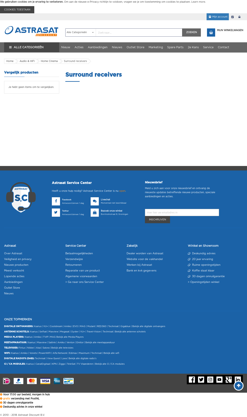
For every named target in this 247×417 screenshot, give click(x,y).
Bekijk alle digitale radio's (82, 358)
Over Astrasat (13, 253)
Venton (71, 342)
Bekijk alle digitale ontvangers (148, 326)
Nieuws (8, 293)
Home (9, 61)
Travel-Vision (94, 332)
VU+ (45, 326)
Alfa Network (60, 353)
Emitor (79, 342)
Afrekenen (232, 16)
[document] (123, 6)
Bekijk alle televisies (62, 348)
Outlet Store (12, 288)
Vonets (33, 353)
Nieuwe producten (16, 265)
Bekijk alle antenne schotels (130, 332)
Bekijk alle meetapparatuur (100, 342)
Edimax (73, 353)
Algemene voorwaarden (81, 276)
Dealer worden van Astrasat (145, 253)
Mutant (91, 326)
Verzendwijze (74, 259)
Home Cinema (49, 61)
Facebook (66, 200)
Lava (64, 358)
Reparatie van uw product (82, 270)
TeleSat (71, 364)
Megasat (64, 332)
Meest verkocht (14, 270)
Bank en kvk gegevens (141, 270)
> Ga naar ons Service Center (84, 282)
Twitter (65, 211)
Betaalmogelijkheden (79, 253)
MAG (83, 326)
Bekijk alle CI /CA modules (110, 364)
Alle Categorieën (28, 47)
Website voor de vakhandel (145, 259)
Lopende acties (14, 276)
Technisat (113, 326)
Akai (38, 348)
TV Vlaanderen (85, 364)
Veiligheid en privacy (18, 259)
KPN (54, 364)
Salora (46, 348)
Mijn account (219, 17)
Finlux (22, 348)
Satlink (52, 342)
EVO (75, 326)
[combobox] (123, 32)
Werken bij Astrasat (139, 265)
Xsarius (37, 326)
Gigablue (125, 326)
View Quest (53, 358)
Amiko (67, 326)
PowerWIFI (45, 353)
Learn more (198, 2)
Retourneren (73, 265)
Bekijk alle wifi (111, 353)
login (239, 16)
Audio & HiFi (27, 61)
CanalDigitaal (43, 364)
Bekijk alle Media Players (69, 337)
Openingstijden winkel (204, 282)
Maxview (53, 332)
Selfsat (43, 332)
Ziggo (62, 364)
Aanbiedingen (13, 282)
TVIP (45, 337)
